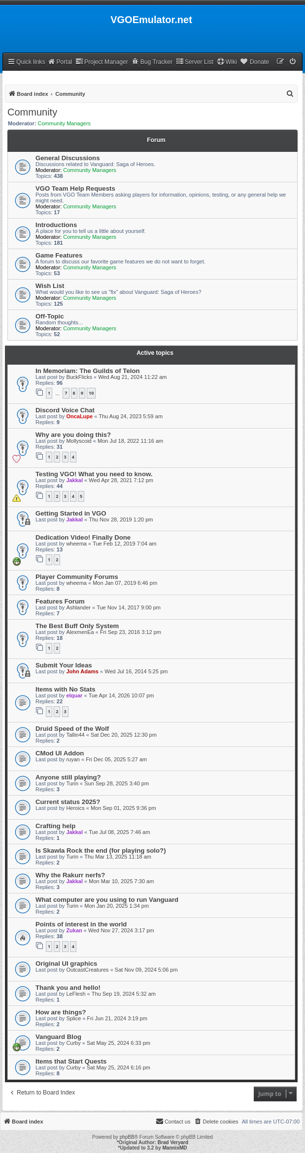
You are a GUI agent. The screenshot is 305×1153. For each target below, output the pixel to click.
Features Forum (60, 601)
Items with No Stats (65, 689)
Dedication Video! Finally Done (83, 537)
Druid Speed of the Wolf (72, 728)
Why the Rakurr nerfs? (70, 875)
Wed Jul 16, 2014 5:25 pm (136, 671)
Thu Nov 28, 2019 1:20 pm (121, 519)
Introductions (56, 225)
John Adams (82, 671)
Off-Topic (49, 316)
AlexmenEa (80, 632)
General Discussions (67, 158)
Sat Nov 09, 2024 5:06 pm (146, 970)
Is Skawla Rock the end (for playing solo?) (100, 850)
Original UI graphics (66, 963)
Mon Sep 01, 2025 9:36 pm (123, 808)
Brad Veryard (173, 1142)
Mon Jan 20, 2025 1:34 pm (116, 906)
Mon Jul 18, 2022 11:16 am (130, 441)
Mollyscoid (78, 441)
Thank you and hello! (68, 987)
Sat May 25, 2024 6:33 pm (118, 1043)
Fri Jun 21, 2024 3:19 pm (117, 1018)
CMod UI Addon (59, 753)
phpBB (127, 1137)
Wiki (227, 61)
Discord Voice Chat (65, 410)
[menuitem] (293, 62)
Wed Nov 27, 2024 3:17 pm (121, 930)
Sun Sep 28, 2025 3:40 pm (116, 783)
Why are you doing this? (73, 434)
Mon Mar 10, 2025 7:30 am (121, 881)
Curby (73, 1043)
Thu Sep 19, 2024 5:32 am (124, 994)
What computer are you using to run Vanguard (106, 899)
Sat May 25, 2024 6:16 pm (118, 1067)
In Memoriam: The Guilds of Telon (87, 371)
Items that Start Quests (70, 1061)
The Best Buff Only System (77, 626)
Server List (194, 61)
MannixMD (175, 1148)
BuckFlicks (79, 377)
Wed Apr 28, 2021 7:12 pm (121, 480)
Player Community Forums (76, 576)
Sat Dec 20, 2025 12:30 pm (124, 735)
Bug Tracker (152, 61)
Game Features (58, 255)
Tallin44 (75, 735)
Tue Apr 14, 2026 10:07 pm (121, 695)
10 (91, 393)
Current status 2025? (67, 802)
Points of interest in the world (81, 924)
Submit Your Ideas (63, 665)
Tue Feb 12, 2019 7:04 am (124, 544)
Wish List (50, 285)
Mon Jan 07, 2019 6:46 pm (125, 583)
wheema (76, 544)
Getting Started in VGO (70, 513)
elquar (74, 695)
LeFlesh (75, 994)
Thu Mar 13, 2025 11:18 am (117, 857)
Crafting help (55, 826)
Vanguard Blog (58, 1036)
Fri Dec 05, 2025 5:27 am (116, 759)
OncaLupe (79, 416)
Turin (72, 783)
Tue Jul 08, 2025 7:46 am (119, 832)
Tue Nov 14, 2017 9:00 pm (129, 607)
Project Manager (101, 61)
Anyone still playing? (68, 777)
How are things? (60, 1012)
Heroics (75, 808)
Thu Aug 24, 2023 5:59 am (131, 416)
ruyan (73, 759)
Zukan (74, 930)
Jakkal (74, 480)
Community (32, 112)
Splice (73, 1018)
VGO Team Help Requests (75, 188)
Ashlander (78, 607)
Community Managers (64, 123)
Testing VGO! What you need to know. (93, 474)
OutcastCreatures (87, 970)
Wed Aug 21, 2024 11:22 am (132, 377)
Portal (59, 61)
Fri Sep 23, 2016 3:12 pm (130, 632)
